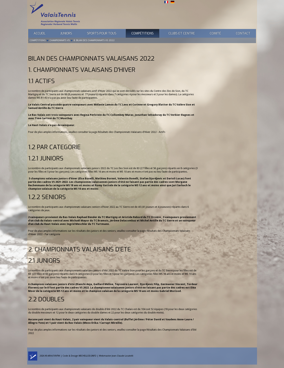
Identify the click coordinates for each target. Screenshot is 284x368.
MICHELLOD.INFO (87, 356)
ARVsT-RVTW (54, 356)
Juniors (66, 33)
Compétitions (142, 33)
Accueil (39, 33)
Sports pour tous (101, 33)
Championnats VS (60, 40)
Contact (243, 33)
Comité (215, 33)
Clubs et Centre (181, 33)
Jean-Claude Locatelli (122, 356)
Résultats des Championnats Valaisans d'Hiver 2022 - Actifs (131, 131)
